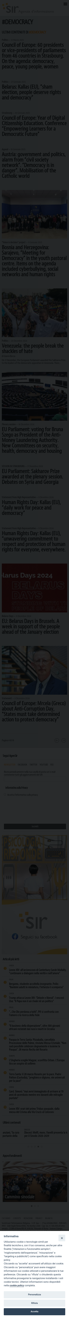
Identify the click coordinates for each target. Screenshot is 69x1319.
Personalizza (34, 1294)
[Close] (61, 1238)
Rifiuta (34, 1303)
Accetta (34, 1311)
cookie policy (16, 1285)
